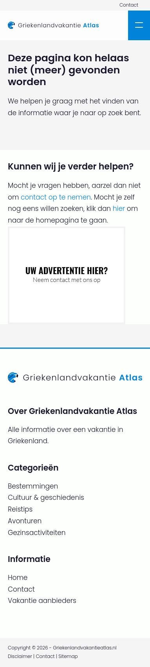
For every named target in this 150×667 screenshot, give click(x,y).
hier (119, 208)
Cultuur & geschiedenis (46, 497)
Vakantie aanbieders (42, 600)
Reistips (20, 509)
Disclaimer (20, 656)
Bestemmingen (33, 486)
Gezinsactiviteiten (37, 532)
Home (17, 577)
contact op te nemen (56, 197)
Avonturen (25, 521)
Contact (128, 5)
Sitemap (68, 656)
